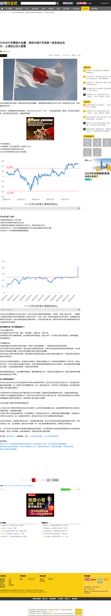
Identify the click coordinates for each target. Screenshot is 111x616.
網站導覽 (74, 598)
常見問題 (42, 581)
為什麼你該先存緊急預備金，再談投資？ (55, 533)
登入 (107, 3)
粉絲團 (89, 3)
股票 (10, 581)
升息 (12, 485)
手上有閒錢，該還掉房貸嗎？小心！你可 (55, 536)
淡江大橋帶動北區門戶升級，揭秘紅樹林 (14, 531)
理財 (6, 485)
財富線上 (5, 51)
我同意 (78, 611)
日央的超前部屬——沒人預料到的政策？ (45, 436)
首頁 (4, 8)
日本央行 (23, 485)
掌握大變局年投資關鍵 (8, 449)
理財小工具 (32, 579)
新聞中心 (67, 598)
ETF (10, 579)
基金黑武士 (30, 485)
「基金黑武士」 (11, 436)
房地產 (2, 583)
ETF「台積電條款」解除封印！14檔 (13, 533)
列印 (79, 489)
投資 (19, 485)
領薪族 (87, 145)
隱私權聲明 (52, 598)
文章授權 (60, 598)
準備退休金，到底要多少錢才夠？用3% (55, 528)
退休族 (87, 155)
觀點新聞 (2, 579)
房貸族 (97, 145)
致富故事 (2, 581)
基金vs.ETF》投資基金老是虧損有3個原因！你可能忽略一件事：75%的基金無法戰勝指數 (33, 444)
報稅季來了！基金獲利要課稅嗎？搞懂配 (14, 536)
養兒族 (107, 145)
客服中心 (51, 579)
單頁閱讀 (55, 480)
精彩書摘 (2, 587)
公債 (9, 485)
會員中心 (42, 579)
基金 (10, 583)
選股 (21, 579)
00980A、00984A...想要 (9, 528)
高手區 (97, 155)
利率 (16, 485)
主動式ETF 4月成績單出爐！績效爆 (12, 525)
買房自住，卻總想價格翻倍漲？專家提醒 (55, 525)
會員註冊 (103, 3)
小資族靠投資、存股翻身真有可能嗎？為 (55, 531)
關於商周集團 (37, 598)
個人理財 (2, 585)
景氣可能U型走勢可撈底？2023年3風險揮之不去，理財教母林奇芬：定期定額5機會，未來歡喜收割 (36, 446)
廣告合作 (45, 598)
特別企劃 (11, 585)
